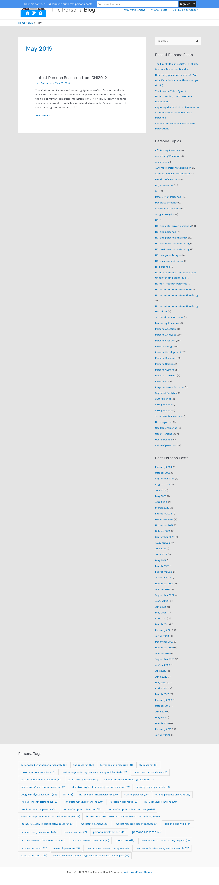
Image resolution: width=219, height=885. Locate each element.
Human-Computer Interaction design (177, 295)
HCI (157, 220)
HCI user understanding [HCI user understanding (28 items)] (160, 801)
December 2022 (164, 519)
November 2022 (164, 525)
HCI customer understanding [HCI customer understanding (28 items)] (83, 801)
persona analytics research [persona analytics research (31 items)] (39, 832)
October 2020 (163, 653)
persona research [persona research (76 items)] (147, 832)
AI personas (162, 161)
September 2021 (164, 595)
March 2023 (162, 507)
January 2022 (163, 577)
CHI (157, 191)
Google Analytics (165, 214)
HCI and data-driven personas (173, 225)
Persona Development (168, 352)
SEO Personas (163, 398)
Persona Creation (165, 340)
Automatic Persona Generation (173, 167)
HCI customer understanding (172, 249)
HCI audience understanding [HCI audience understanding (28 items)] (39, 801)
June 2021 (161, 606)
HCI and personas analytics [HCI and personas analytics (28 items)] (172, 794)
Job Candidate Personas (169, 317)
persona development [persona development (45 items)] (109, 832)
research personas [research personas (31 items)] (66, 848)
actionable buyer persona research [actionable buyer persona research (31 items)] (44, 764)
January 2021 (162, 635)
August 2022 (162, 542)
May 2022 (160, 560)
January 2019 (162, 734)
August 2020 (162, 664)
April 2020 (161, 688)
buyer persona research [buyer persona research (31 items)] (116, 764)
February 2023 (163, 513)
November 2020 (164, 647)
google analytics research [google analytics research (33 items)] (39, 794)
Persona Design (164, 346)
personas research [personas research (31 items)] (34, 848)
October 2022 (162, 530)
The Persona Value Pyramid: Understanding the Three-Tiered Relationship (174, 96)
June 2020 (161, 676)
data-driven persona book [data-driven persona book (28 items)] (150, 772)
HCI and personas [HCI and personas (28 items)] (136, 794)
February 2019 (163, 729)
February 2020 (163, 699)
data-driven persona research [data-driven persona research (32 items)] (41, 779)
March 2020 (162, 694)
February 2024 (163, 466)
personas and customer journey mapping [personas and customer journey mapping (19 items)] (165, 840)
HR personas (162, 266)
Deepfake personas (166, 202)
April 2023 (161, 501)
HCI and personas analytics (171, 237)
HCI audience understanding (172, 243)
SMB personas (163, 404)
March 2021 (162, 624)
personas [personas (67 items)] (125, 840)
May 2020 (161, 682)
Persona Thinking (165, 375)
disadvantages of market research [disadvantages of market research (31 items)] (43, 786)
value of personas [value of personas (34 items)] (34, 855)
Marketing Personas (167, 323)
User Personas (163, 439)
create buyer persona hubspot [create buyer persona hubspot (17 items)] (38, 772)
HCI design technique (168, 255)
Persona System (164, 369)
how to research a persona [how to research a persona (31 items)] (38, 809)
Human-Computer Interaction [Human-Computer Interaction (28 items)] (82, 809)
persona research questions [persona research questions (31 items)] (90, 840)
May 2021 (160, 612)
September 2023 (164, 478)
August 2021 (162, 600)
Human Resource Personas (171, 283)
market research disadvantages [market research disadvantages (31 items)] (136, 823)
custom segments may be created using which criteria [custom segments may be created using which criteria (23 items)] (94, 772)
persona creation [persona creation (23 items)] (75, 832)
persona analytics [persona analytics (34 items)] (177, 823)
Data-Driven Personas (168, 196)
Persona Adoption (165, 328)
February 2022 (163, 571)
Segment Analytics (166, 392)
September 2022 (164, 536)
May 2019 (160, 717)
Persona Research (165, 357)
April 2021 (160, 618)
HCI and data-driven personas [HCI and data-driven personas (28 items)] (98, 794)
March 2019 (162, 723)
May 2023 (161, 496)
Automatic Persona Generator (172, 173)
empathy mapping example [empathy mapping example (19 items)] (153, 787)
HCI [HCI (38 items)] (68, 794)
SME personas (163, 410)
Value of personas (165, 445)
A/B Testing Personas (167, 150)
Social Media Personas (168, 416)
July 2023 (160, 490)
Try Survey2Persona (135, 9)
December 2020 (164, 641)
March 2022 (162, 565)
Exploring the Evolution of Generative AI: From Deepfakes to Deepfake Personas (177, 112)
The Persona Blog (73, 10)
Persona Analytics (165, 334)
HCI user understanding (169, 260)
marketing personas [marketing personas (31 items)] (94, 823)
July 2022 (160, 548)
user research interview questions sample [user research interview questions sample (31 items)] (162, 848)
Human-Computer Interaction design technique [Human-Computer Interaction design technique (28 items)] (50, 816)
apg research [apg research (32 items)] (83, 764)
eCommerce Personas (168, 208)
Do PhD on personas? (185, 9)
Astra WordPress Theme (138, 871)
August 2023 (162, 484)
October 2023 (163, 472)
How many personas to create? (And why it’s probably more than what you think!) (177, 80)
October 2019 (162, 705)
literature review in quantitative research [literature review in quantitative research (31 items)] (47, 823)
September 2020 (164, 659)
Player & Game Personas (169, 387)
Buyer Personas (164, 185)
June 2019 (161, 711)
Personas (160, 381)
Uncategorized (163, 422)
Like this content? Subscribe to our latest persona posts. (80, 4)
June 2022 (161, 554)
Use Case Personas (166, 427)
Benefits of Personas (167, 179)
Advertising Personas (167, 155)
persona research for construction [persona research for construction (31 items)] (43, 840)
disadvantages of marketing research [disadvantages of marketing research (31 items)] (129, 779)
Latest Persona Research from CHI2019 (71, 77)
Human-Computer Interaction (173, 289)
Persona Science (165, 363)
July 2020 (160, 670)
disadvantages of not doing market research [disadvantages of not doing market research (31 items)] (101, 786)
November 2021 (164, 583)
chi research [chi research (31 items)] (148, 764)
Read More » (42, 115)
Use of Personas (164, 433)
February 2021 (163, 630)
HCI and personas (165, 231)
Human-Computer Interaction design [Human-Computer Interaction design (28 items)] (131, 809)
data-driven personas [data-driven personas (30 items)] (83, 779)
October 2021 (162, 589)
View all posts (160, 9)
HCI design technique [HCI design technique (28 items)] (123, 801)
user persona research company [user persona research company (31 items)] (107, 848)
